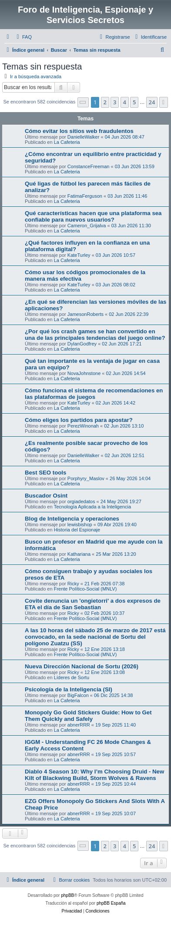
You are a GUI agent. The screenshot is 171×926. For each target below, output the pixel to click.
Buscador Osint (46, 495)
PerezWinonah (83, 425)
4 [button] (124, 102)
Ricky (73, 583)
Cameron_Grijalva (86, 225)
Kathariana (79, 554)
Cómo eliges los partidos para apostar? (79, 420)
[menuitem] (23, 37)
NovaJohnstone (84, 373)
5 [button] (134, 102)
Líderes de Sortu (71, 677)
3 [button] (114, 102)
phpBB (67, 895)
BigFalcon (78, 695)
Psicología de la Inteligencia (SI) (68, 689)
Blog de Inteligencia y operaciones (72, 518)
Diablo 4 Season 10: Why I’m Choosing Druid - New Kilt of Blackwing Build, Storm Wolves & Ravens (94, 774)
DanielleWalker (83, 136)
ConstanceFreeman (88, 166)
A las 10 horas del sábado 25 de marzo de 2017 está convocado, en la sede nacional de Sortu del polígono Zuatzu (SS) (95, 637)
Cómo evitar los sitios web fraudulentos (79, 131)
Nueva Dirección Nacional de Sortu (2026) (81, 666)
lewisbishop (79, 524)
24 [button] (152, 102)
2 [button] (105, 102)
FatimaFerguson (84, 196)
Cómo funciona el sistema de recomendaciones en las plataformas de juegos (94, 393)
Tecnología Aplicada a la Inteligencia (92, 506)
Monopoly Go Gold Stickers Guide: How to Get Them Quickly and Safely (88, 715)
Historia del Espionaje (77, 529)
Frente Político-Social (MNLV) (85, 588)
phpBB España (111, 903)
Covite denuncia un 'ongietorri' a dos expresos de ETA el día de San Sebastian (93, 604)
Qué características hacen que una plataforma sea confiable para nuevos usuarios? (93, 216)
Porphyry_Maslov (85, 478)
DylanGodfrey (82, 343)
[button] (83, 102)
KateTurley (79, 255)
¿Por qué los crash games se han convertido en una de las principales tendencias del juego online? (95, 334)
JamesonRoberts (85, 314)
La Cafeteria (67, 142)
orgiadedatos (81, 501)
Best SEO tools (45, 472)
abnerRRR (78, 724)
